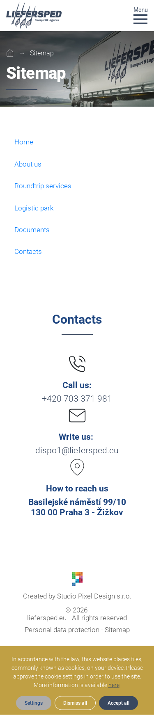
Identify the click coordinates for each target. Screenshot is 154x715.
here (114, 685)
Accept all (118, 703)
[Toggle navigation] (140, 15)
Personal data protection (62, 630)
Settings (34, 703)
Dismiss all (75, 703)
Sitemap (117, 630)
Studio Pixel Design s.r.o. (94, 596)
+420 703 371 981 (77, 399)
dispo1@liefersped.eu (77, 450)
